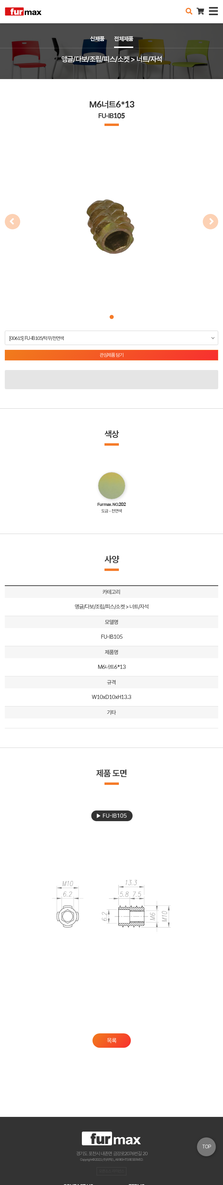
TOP (206, 1146)
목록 (111, 1040)
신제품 (97, 38)
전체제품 (123, 38)
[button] (112, 317)
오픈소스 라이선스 (111, 1171)
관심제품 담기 (111, 355)
